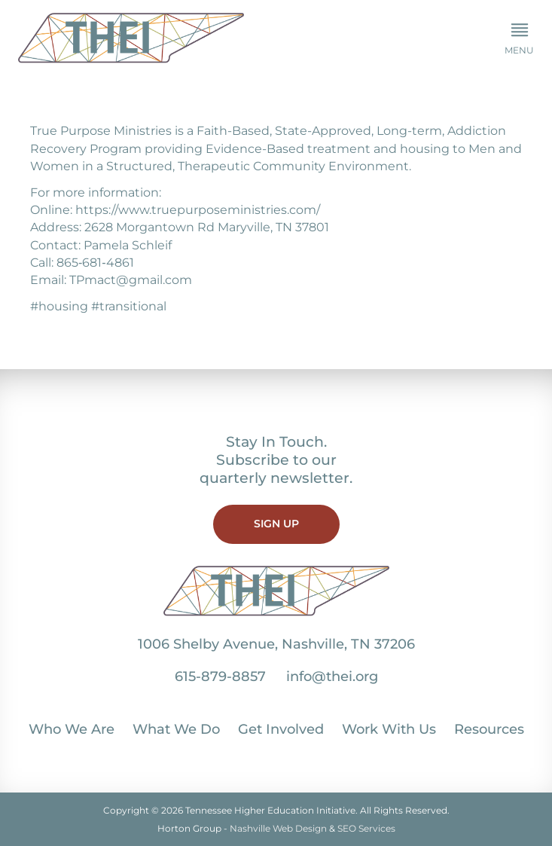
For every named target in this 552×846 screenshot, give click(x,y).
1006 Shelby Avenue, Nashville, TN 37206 (276, 644)
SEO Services (366, 828)
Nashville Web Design (278, 828)
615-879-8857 (220, 676)
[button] (519, 39)
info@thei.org (332, 676)
